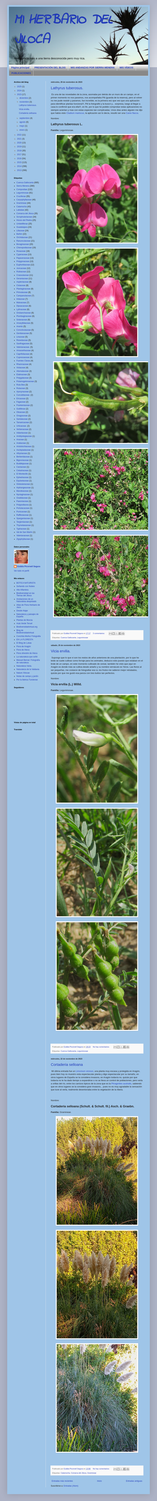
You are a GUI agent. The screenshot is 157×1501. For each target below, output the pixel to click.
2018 (19, 150)
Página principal (20, 67)
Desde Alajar (22, 610)
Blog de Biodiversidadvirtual (25, 631)
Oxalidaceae (22, 498)
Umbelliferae (22, 224)
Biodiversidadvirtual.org (26, 627)
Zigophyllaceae (23, 539)
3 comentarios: (99, 633)
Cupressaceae (22, 357)
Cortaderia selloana (67, 1064)
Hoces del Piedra (24, 220)
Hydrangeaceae (23, 487)
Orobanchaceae (23, 313)
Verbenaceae (22, 429)
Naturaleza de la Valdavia (27, 669)
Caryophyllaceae (23, 200)
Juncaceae (21, 268)
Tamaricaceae (22, 422)
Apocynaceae (22, 391)
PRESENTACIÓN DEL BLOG (50, 67)
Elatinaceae (21, 374)
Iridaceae (20, 299)
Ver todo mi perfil (21, 571)
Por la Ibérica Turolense (27, 680)
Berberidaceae (23, 457)
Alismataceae (22, 371)
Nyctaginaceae (23, 494)
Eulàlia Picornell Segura (28, 566)
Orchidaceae (22, 237)
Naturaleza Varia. (24, 666)
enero (22, 130)
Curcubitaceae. (23, 395)
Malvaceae (21, 302)
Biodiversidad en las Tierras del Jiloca (25, 594)
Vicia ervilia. (60, 651)
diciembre (24, 98)
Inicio (99, 1481)
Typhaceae (21, 529)
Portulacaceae (22, 508)
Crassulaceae (22, 275)
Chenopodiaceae (24, 247)
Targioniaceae (22, 522)
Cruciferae (21, 196)
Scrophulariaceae (24, 217)
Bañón (19, 234)
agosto (22, 122)
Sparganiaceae (23, 518)
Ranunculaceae (23, 241)
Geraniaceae (22, 278)
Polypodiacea (22, 505)
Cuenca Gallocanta (68, 638)
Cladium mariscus (75, 113)
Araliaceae (21, 443)
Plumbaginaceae (23, 316)
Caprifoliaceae (22, 354)
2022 (19, 135)
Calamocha (65, 1473)
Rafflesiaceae (22, 515)
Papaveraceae (22, 258)
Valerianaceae (22, 535)
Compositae (21, 189)
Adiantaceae (22, 433)
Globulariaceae (23, 484)
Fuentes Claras (23, 361)
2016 (19, 158)
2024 (19, 90)
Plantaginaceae (23, 289)
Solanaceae (21, 320)
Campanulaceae (23, 295)
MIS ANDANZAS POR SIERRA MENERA (93, 67)
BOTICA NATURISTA (26, 583)
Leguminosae (82, 638)
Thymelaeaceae (23, 525)
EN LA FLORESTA (24, 639)
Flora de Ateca (22, 650)
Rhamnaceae (22, 364)
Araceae (20, 439)
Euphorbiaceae (23, 265)
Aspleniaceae (22, 282)
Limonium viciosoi (84, 1071)
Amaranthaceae (23, 350)
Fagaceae (20, 402)
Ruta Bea (20, 385)
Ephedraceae (22, 477)
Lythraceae (21, 309)
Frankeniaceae (23, 405)
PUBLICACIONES (21, 73)
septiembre (24, 118)
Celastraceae (22, 470)
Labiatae (20, 210)
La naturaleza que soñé (26, 657)
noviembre (24, 102)
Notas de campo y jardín (27, 676)
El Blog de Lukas (24, 643)
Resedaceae (22, 340)
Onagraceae (22, 415)
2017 (19, 154)
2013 (19, 170)
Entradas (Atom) (71, 1486)
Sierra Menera (22, 186)
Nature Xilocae (23, 673)
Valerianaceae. (23, 347)
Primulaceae (22, 292)
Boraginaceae (22, 244)
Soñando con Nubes (25, 586)
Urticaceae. (21, 426)
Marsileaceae (22, 491)
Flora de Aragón (23, 646)
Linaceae (20, 337)
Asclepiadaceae (23, 450)
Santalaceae (22, 419)
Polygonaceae (22, 261)
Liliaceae (20, 230)
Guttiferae (20, 409)
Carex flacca (132, 113)
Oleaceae (20, 412)
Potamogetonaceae (25, 381)
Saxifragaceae (22, 343)
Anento (19, 326)
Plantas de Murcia (24, 620)
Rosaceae (20, 251)
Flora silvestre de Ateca (26, 653)
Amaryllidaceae (23, 323)
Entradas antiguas (134, 1481)
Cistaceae (20, 285)
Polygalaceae (22, 378)
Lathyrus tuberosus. (67, 88)
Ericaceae (20, 398)
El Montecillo (22, 474)
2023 (19, 94)
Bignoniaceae (22, 460)
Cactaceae (21, 467)
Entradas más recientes (62, 1481)
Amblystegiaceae (24, 436)
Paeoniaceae (22, 501)
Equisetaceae (22, 481)
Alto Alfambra (22, 590)
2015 (19, 162)
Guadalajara (21, 227)
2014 (19, 166)
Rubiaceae (21, 271)
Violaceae (20, 367)
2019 (19, 146)
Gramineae (91, 1473)
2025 (19, 86)
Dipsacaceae (22, 306)
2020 (19, 143)
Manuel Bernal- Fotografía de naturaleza (28, 661)
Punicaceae (21, 511)
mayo (22, 126)
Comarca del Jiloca (78, 1473)
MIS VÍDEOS (126, 67)
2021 (19, 139)
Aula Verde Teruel (24, 623)
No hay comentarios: (101, 1047)
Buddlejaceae (22, 463)
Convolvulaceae (23, 330)
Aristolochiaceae (23, 446)
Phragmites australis (121, 1083)
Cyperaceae (21, 254)
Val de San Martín (24, 532)
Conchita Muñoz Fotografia (28, 636)
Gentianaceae (22, 333)
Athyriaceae (21, 453)
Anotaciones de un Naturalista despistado (26, 600)
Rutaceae (20, 388)
